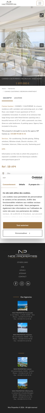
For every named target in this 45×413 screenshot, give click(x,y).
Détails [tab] (22, 184)
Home (4, 88)
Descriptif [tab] (7, 98)
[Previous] (3, 45)
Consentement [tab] (9, 184)
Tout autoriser (23, 225)
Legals (22, 270)
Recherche (11, 88)
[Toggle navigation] (39, 3)
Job (22, 267)
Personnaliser (22, 233)
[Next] (42, 45)
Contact (22, 277)
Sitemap (22, 273)
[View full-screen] (42, 15)
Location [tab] (18, 98)
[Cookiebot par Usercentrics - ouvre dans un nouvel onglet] (32, 177)
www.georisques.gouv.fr (11, 159)
